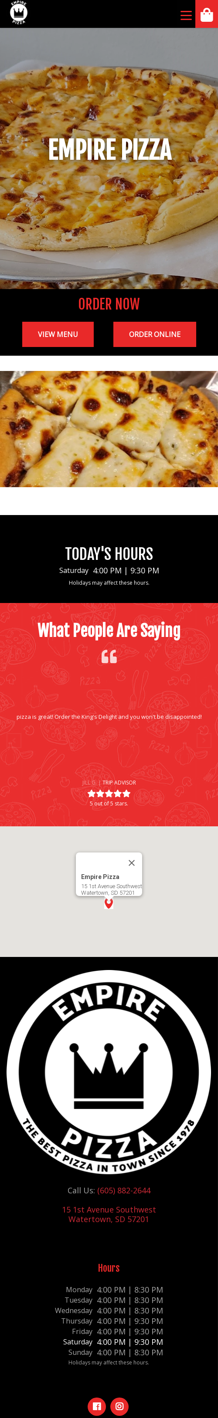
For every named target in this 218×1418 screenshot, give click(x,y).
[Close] (131, 862)
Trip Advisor (119, 782)
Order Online (155, 334)
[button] (14, 740)
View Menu (58, 334)
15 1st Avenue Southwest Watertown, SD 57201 (109, 1214)
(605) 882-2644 (123, 1190)
